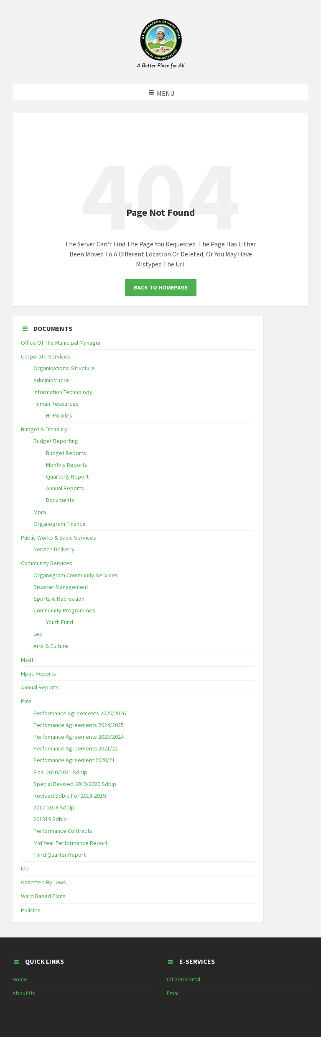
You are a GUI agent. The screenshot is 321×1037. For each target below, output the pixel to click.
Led (38, 634)
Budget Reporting (55, 441)
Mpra (39, 512)
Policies (31, 910)
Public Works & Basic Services (58, 537)
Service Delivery (53, 549)
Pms (26, 701)
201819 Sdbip (50, 819)
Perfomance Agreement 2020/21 (74, 760)
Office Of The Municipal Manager (61, 342)
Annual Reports (65, 488)
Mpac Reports (38, 673)
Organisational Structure (64, 368)
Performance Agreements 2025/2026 (79, 713)
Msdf (27, 659)
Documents (60, 500)
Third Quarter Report (59, 854)
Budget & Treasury (44, 429)
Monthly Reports (66, 465)
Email (173, 993)
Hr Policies (59, 415)
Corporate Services (45, 356)
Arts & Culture (50, 646)
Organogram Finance (59, 523)
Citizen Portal (183, 979)
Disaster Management (60, 587)
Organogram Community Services (75, 575)
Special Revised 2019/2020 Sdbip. (75, 784)
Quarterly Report (67, 476)
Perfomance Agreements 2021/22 (75, 748)
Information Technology (62, 392)
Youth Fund (59, 622)
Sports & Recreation (58, 598)
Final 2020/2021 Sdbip (60, 772)
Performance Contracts (62, 831)
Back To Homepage (161, 287)
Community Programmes (64, 610)
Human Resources (56, 403)
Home (20, 979)
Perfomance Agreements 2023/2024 (78, 736)
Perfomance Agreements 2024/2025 (78, 725)
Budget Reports (66, 453)
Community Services (46, 563)
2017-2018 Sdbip (53, 807)
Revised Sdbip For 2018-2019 (69, 795)
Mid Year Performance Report (70, 843)
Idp (25, 868)
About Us (24, 993)
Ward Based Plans (43, 896)
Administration (51, 380)
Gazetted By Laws (43, 882)
